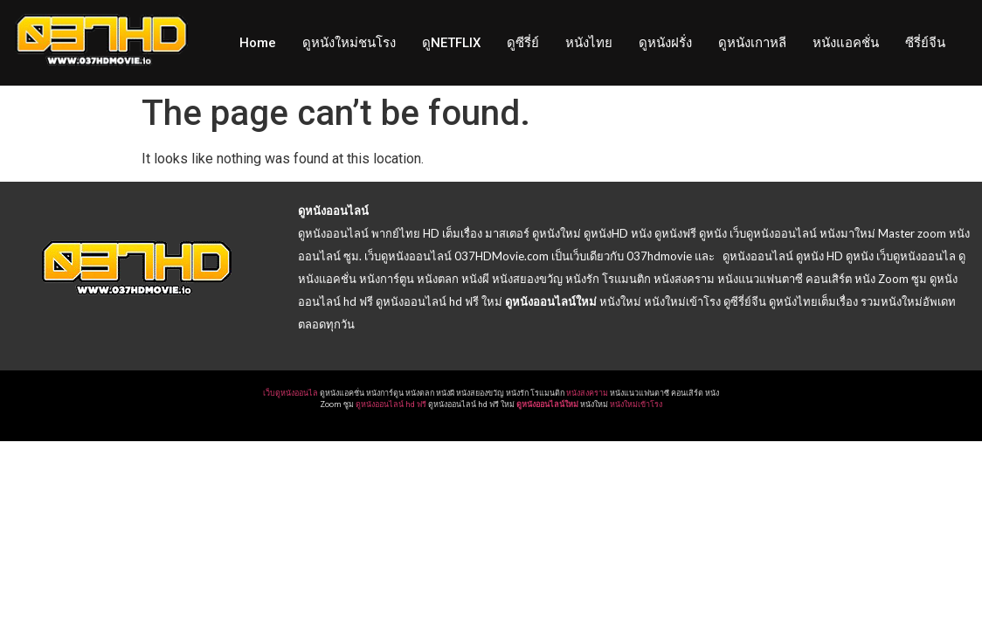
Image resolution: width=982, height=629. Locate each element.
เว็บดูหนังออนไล (290, 393)
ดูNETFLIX (451, 43)
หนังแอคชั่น (846, 43)
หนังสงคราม (587, 393)
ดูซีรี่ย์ (523, 43)
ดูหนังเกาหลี (752, 43)
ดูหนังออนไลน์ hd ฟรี (391, 404)
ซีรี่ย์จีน (925, 43)
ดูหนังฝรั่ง (665, 43)
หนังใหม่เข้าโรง (636, 404)
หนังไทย (588, 43)
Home (257, 43)
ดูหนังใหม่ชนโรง (349, 43)
